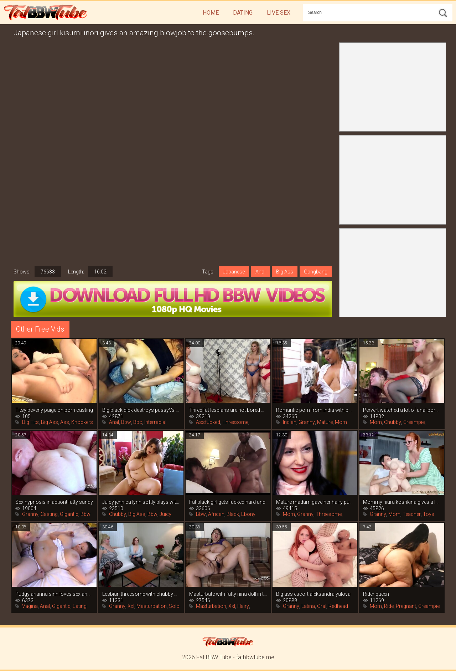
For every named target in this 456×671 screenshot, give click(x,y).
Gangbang (315, 272)
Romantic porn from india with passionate (315, 410)
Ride (389, 606)
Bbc (137, 422)
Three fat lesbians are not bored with (228, 410)
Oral (321, 606)
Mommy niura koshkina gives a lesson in (402, 502)
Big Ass (284, 272)
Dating (243, 12)
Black (233, 514)
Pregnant (406, 606)
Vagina (30, 606)
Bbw (126, 422)
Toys (428, 514)
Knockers (82, 422)
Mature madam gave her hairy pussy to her (315, 502)
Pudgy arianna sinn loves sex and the (54, 594)
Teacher (412, 514)
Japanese (234, 272)
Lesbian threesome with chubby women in (141, 594)
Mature (325, 422)
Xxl (131, 606)
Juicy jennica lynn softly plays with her (141, 502)
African (216, 514)
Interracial (155, 422)
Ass (64, 422)
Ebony (248, 514)
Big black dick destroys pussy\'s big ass (141, 410)
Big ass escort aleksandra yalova (313, 594)
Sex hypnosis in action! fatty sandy (54, 502)
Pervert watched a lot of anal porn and (402, 410)
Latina (308, 606)
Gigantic (69, 514)
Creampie (414, 422)
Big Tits (30, 422)
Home (211, 12)
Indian (289, 422)
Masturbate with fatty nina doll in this (228, 594)
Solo (174, 606)
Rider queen (376, 594)
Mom (341, 422)
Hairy (243, 606)
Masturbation (151, 606)
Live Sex (278, 12)
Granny (307, 422)
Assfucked (208, 422)
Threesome (235, 422)
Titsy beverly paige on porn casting (54, 410)
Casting (49, 514)
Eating (80, 606)
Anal (260, 272)
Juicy (165, 514)
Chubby (392, 422)
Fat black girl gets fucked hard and (227, 502)
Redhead (338, 606)
